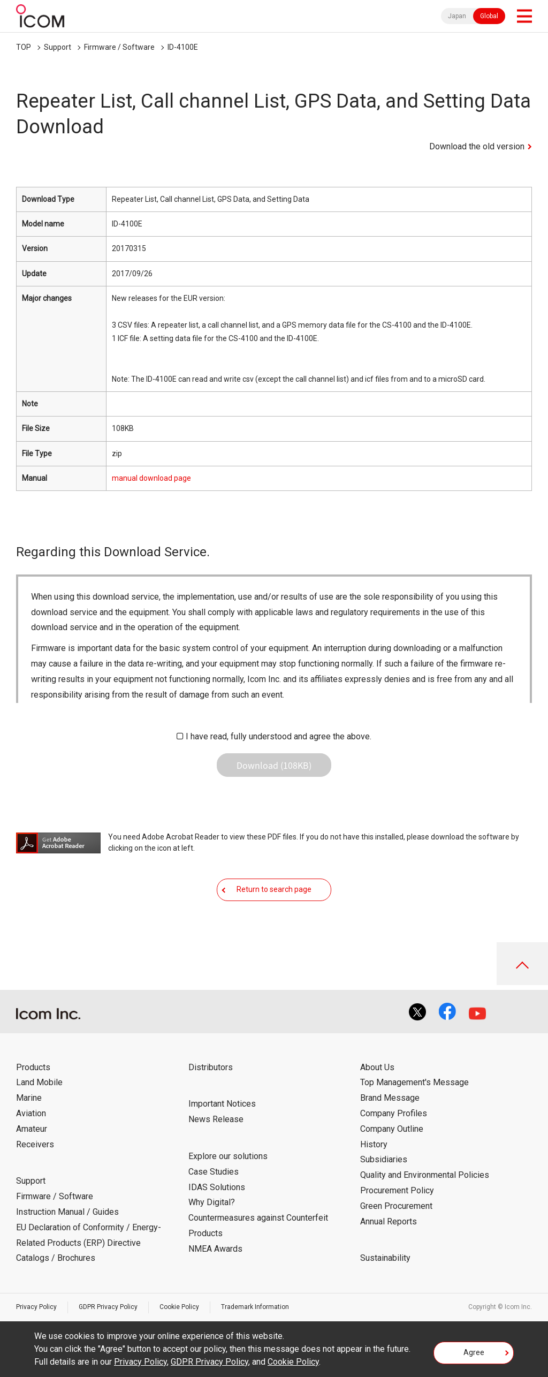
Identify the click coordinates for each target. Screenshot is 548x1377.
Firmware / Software (119, 47)
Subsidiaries (383, 1159)
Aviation (31, 1113)
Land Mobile (39, 1082)
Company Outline (391, 1129)
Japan (457, 16)
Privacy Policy (36, 1307)
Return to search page (274, 889)
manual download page (151, 478)
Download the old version (476, 146)
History (373, 1144)
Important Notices (222, 1104)
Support (57, 47)
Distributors (210, 1067)
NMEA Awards (215, 1249)
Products (33, 1067)
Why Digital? (211, 1202)
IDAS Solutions (216, 1187)
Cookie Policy (179, 1307)
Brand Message (390, 1098)
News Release (215, 1119)
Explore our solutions (228, 1156)
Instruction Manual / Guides (67, 1212)
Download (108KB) (274, 765)
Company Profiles (393, 1113)
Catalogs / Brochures (55, 1258)
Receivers (35, 1144)
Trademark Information (255, 1307)
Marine (29, 1098)
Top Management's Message (414, 1082)
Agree (473, 1352)
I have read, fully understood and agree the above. (278, 736)
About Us (377, 1067)
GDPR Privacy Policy (108, 1307)
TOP (23, 47)
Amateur (31, 1129)
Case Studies (213, 1172)
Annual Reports (388, 1221)
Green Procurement (396, 1206)
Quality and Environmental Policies (424, 1175)
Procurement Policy (397, 1190)
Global (489, 16)
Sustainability (385, 1258)
